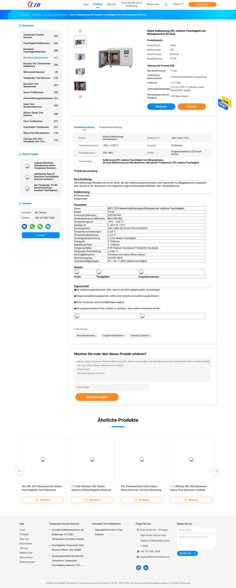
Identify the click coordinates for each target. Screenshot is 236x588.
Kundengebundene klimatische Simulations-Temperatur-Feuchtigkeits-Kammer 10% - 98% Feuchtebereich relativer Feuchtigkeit (67, 561)
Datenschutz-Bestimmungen (27, 559)
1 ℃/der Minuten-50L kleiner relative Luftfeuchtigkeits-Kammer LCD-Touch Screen (91, 490)
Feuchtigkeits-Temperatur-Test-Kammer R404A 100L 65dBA (68, 547)
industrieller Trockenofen (40, 127)
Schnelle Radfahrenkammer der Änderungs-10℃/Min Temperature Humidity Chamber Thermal (68, 535)
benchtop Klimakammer (40, 57)
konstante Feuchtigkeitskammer (40, 50)
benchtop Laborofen (140, 335)
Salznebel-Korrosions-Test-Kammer (109, 532)
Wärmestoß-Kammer (40, 72)
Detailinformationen (84, 127)
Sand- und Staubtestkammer (40, 105)
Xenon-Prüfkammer (40, 92)
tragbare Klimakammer (113, 335)
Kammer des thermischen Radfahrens (40, 64)
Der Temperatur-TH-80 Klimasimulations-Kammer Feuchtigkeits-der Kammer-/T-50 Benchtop (46, 188)
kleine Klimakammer (86, 335)
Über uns (24, 539)
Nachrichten (26, 543)
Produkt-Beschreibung (110, 127)
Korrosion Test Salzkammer (40, 85)
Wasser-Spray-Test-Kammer (40, 114)
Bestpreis (161, 106)
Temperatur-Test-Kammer (40, 78)
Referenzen (202, 4)
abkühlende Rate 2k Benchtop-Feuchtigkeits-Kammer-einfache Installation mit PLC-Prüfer (46, 176)
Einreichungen (97, 397)
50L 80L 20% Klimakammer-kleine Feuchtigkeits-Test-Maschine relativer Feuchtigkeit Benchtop (42, 490)
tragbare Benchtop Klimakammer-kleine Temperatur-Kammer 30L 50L (45, 165)
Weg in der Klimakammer (40, 133)
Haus (22, 530)
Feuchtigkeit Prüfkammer (40, 43)
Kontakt (41, 235)
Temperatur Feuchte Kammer (40, 36)
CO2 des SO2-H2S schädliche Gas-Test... (40, 140)
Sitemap (24, 548)
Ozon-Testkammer (40, 121)
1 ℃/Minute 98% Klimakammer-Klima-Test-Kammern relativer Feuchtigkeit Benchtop (189, 490)
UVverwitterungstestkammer (40, 98)
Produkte (24, 534)
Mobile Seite (26, 552)
